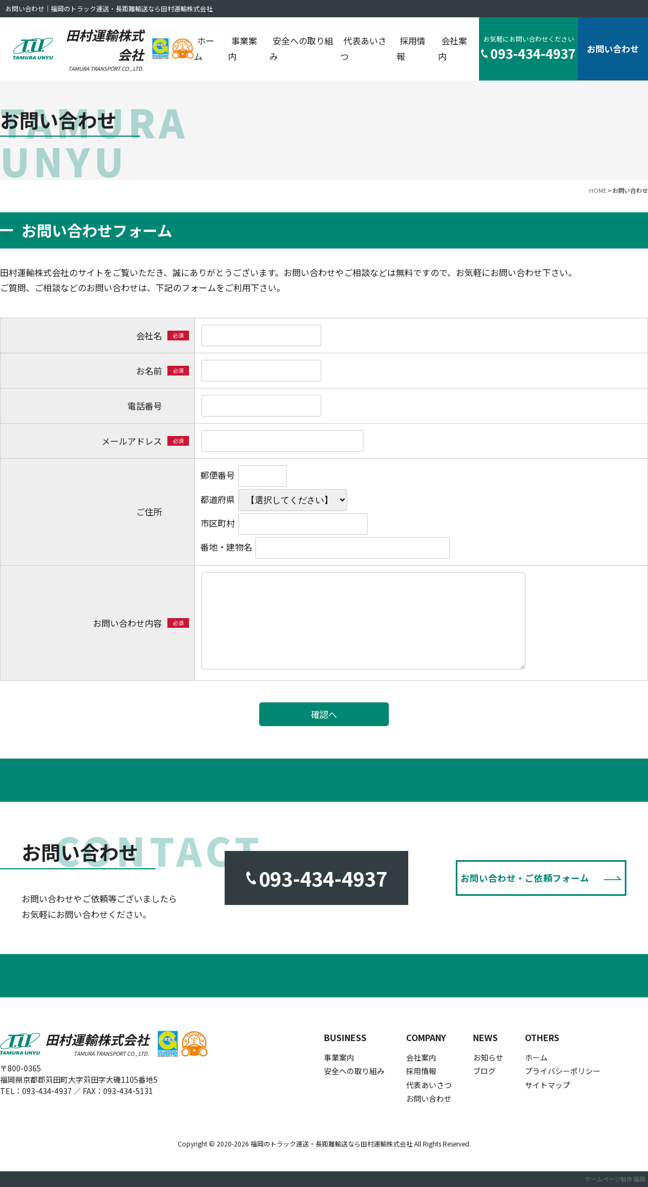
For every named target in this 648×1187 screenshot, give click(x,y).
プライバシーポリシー (562, 1070)
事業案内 (242, 48)
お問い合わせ (613, 48)
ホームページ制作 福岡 (615, 1179)
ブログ (484, 1070)
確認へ (324, 714)
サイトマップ (547, 1084)
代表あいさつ (363, 48)
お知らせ (488, 1057)
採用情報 (411, 48)
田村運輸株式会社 (101, 48)
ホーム (204, 48)
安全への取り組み (301, 48)
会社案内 (452, 48)
